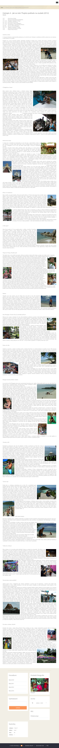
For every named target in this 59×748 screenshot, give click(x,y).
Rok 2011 (11, 683)
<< (32, 703)
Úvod (2, 7)
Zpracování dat (40, 745)
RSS (47, 745)
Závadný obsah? (29, 745)
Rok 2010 (11, 680)
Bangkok (33, 692)
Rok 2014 (11, 691)
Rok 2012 (11, 687)
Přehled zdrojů (34, 716)
